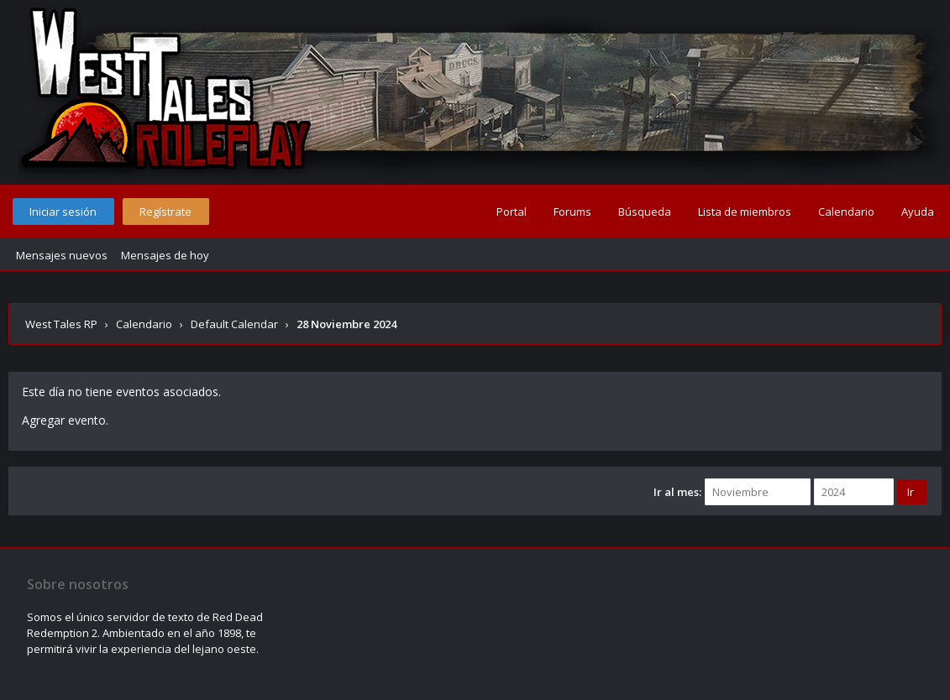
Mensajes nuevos (62, 255)
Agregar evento (64, 420)
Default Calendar (234, 324)
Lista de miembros (744, 211)
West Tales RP (61, 324)
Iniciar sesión (63, 211)
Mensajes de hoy (165, 255)
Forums (572, 211)
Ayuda (917, 211)
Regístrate (165, 211)
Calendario (846, 211)
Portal (511, 211)
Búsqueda (644, 211)
